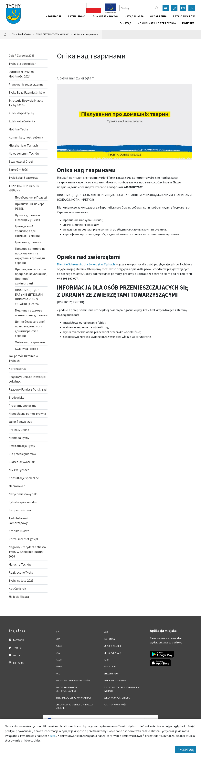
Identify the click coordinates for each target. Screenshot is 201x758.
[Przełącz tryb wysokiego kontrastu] (166, 8)
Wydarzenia (158, 16)
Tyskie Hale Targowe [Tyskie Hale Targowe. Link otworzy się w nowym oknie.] (115, 680)
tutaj (53, 736)
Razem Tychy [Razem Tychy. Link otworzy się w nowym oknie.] (110, 666)
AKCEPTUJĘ (186, 750)
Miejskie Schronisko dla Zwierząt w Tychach (86, 264)
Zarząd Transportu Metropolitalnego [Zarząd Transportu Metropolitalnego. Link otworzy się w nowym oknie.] (66, 689)
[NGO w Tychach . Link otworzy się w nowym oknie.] (28, 470)
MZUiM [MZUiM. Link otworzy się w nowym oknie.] (59, 659)
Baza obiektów (184, 16)
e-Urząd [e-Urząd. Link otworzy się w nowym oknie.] (126, 23)
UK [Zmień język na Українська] (192, 8)
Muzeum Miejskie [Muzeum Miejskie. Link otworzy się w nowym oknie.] (112, 646)
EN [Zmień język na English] (183, 8)
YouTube (15, 655)
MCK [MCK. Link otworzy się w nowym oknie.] (106, 632)
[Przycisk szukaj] (156, 8)
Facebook (16, 640)
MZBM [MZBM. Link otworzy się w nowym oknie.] (106, 659)
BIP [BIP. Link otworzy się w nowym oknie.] (57, 632)
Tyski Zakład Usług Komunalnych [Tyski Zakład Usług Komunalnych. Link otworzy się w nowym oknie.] (73, 697)
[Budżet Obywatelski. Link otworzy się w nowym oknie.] (28, 462)
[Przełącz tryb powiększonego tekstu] (174, 8)
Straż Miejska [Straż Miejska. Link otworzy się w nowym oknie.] (111, 673)
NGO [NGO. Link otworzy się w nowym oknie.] (58, 673)
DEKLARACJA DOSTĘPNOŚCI (117, 697)
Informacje (53, 16)
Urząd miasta (134, 16)
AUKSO (59, 646)
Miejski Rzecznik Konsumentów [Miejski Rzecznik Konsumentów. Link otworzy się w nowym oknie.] (73, 680)
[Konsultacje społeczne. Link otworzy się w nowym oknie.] (28, 478)
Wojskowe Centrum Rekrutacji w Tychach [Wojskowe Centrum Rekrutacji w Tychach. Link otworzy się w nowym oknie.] (122, 689)
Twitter (15, 647)
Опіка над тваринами (86, 34)
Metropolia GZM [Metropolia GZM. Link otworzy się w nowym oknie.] (112, 652)
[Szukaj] (139, 8)
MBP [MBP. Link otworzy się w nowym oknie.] (58, 639)
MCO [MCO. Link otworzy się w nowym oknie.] (58, 652)
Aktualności (77, 16)
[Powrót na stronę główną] (5, 34)
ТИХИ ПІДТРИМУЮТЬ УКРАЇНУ (52, 34)
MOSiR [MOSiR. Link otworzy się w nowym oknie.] (59, 666)
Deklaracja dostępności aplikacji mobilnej (74, 706)
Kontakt (188, 23)
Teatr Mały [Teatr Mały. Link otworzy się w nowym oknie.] (109, 639)
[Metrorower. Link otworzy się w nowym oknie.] (28, 486)
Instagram (16, 662)
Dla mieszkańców (105, 16)
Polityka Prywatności (115, 704)
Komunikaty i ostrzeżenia (157, 23)
